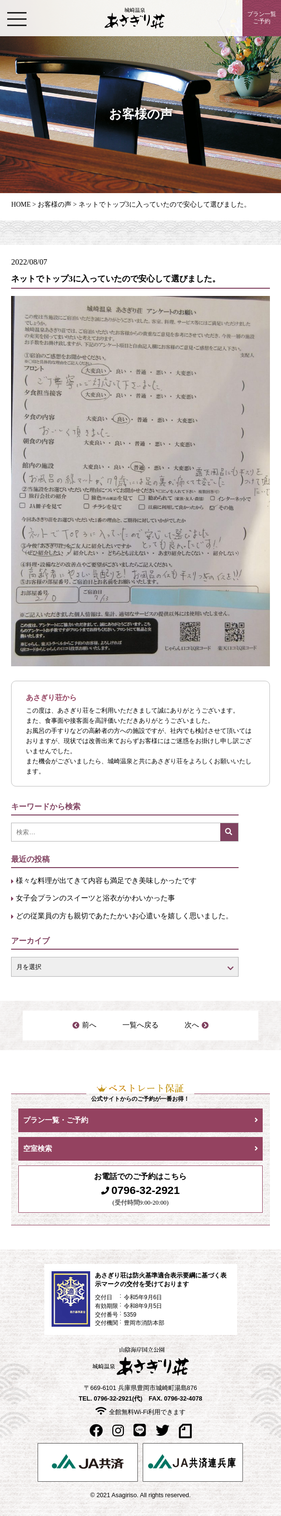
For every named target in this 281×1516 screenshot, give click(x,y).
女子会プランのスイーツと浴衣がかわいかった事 (95, 898)
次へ (192, 1025)
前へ (89, 1025)
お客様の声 (54, 204)
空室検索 (37, 1148)
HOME (20, 204)
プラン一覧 (261, 18)
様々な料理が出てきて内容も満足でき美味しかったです (106, 880)
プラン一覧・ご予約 (55, 1120)
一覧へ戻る (140, 1025)
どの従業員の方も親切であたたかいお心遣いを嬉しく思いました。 (124, 916)
